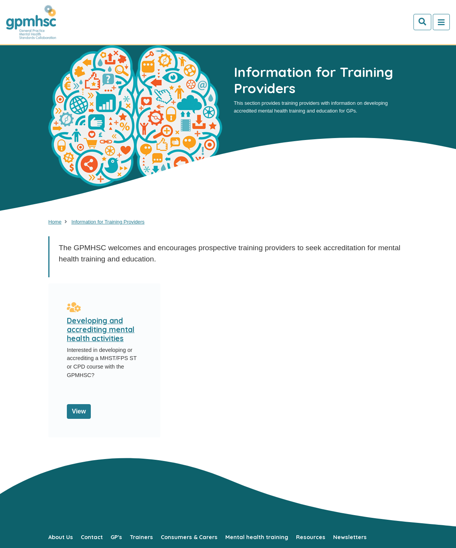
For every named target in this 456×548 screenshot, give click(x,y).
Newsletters (350, 537)
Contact (92, 537)
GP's (116, 537)
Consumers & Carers (189, 537)
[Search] (422, 22)
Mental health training (256, 537)
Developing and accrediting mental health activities (100, 329)
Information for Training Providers (108, 222)
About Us (60, 537)
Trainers (141, 537)
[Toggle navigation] (441, 22)
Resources (310, 537)
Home (54, 222)
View (79, 411)
